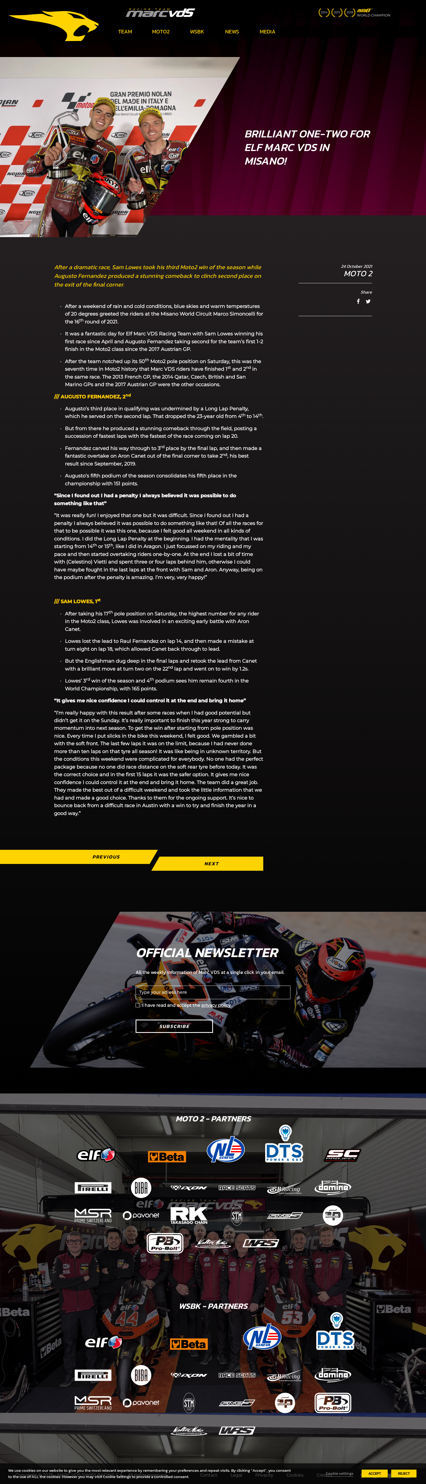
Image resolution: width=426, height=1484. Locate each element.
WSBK (197, 31)
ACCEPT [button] (374, 1473)
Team (125, 31)
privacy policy (216, 1005)
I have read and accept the (186, 1005)
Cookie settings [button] (339, 1473)
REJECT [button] (404, 1473)
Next (211, 863)
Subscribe (174, 1026)
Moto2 (161, 31)
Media (267, 31)
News (232, 31)
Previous (106, 856)
